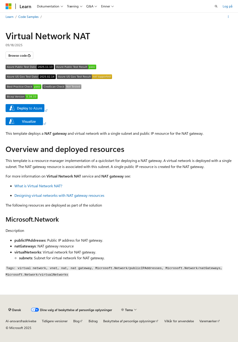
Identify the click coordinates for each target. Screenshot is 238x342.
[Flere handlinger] (228, 16)
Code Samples (28, 16)
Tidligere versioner (55, 321)
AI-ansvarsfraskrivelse (21, 321)
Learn (9, 16)
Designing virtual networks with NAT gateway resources (59, 195)
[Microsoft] (9, 6)
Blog (76, 321)
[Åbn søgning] (216, 6)
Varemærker (208, 321)
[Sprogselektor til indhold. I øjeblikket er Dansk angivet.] (15, 309)
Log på (227, 6)
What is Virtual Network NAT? (38, 185)
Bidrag (93, 321)
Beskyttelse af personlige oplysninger (129, 321)
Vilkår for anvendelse (179, 321)
